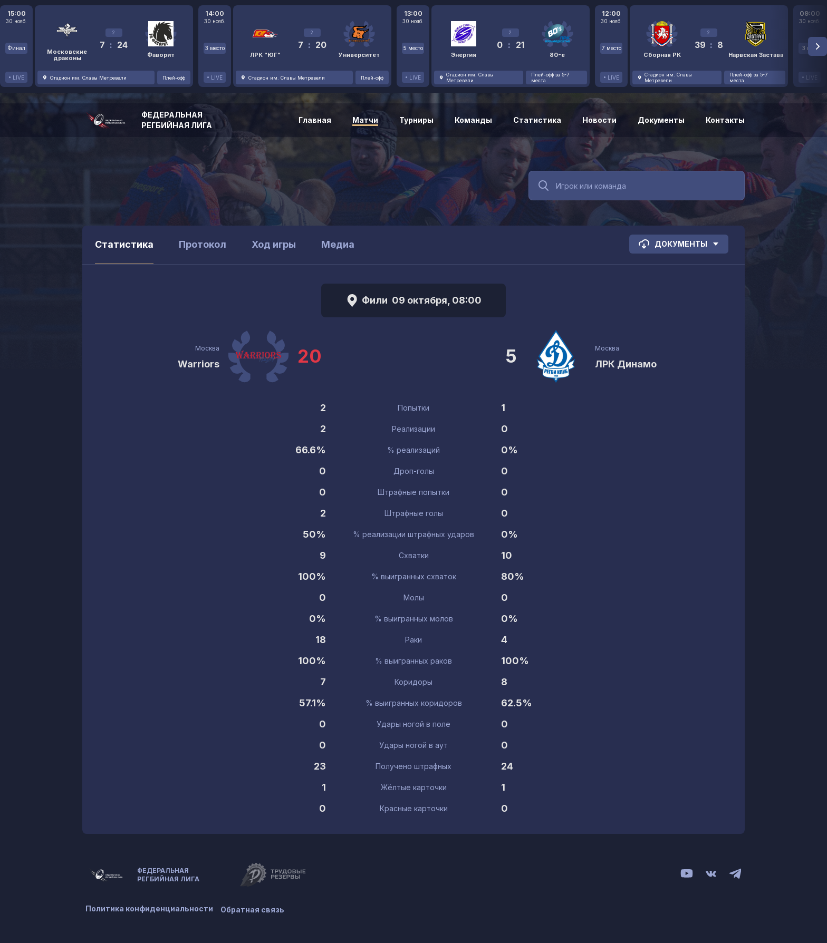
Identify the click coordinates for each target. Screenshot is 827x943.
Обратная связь (255, 907)
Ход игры (274, 244)
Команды (473, 119)
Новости (599, 119)
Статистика (537, 119)
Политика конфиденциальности (149, 907)
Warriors (198, 364)
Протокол (202, 244)
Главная (315, 119)
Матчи (365, 119)
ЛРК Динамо (626, 364)
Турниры (416, 119)
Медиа (337, 244)
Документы (661, 119)
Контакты (725, 119)
